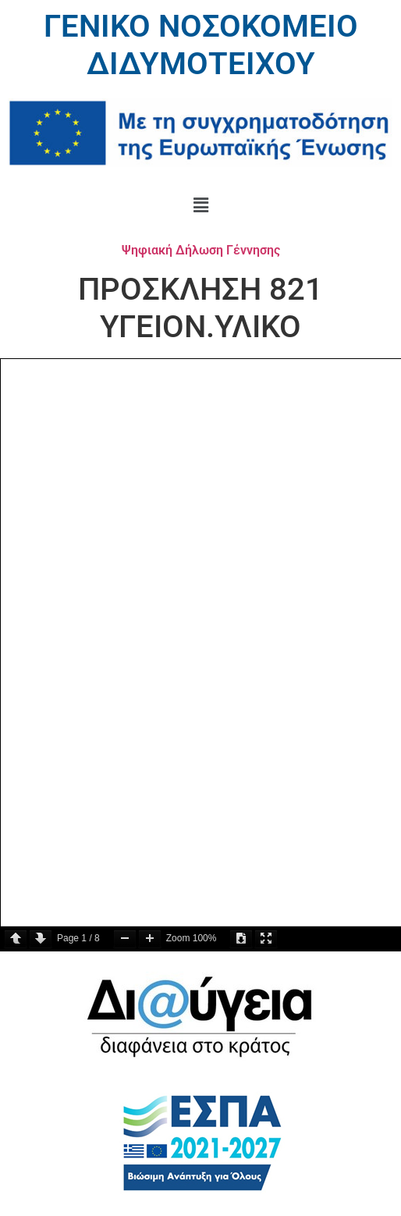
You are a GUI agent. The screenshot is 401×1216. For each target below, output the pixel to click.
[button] (200, 205)
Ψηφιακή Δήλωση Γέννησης (201, 250)
